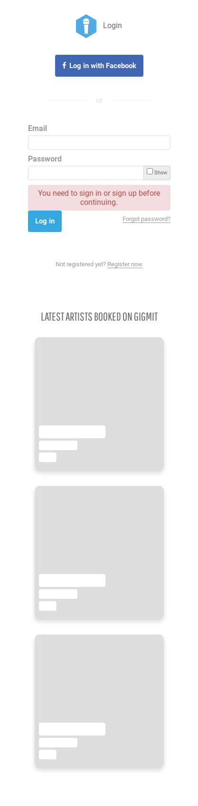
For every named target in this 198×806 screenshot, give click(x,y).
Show (157, 172)
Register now (124, 264)
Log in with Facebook (102, 65)
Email (37, 128)
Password (45, 158)
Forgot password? (146, 218)
